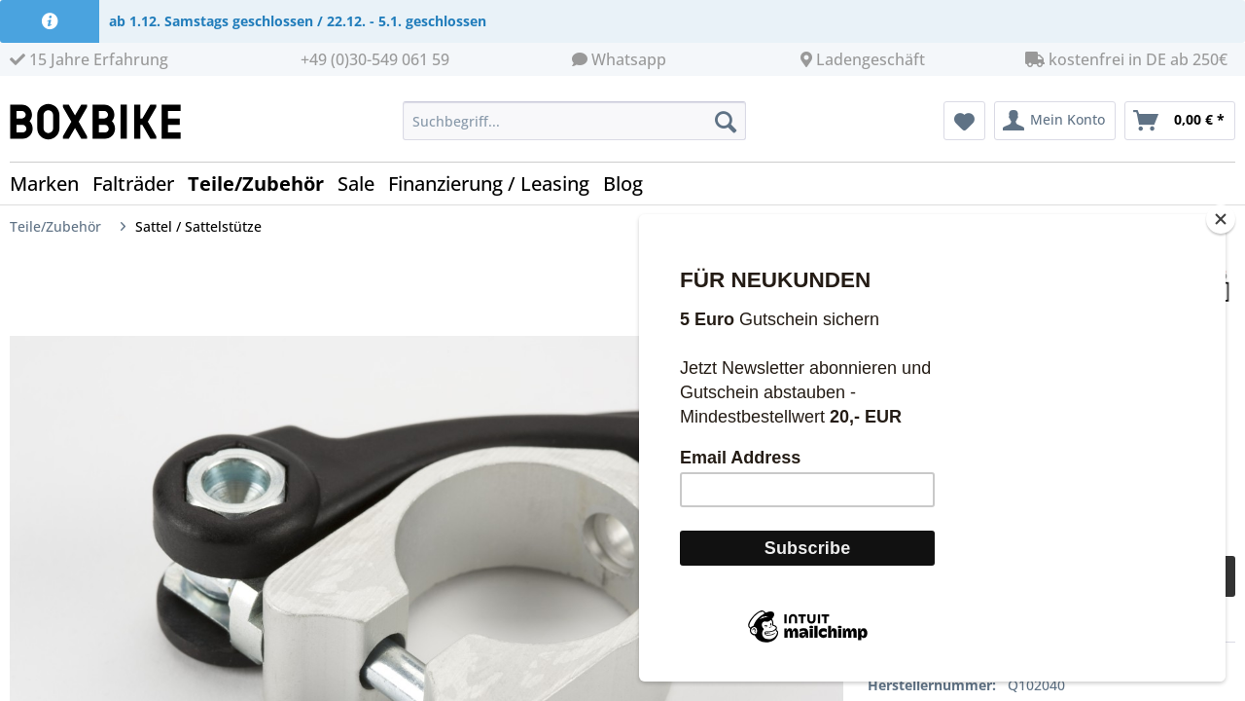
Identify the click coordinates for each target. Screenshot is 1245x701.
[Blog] (630, 183)
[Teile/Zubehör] (263, 183)
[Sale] (363, 183)
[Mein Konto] (1055, 120)
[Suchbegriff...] (574, 120)
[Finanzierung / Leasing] (495, 183)
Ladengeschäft (870, 59)
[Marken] (51, 183)
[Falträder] (140, 183)
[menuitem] (574, 130)
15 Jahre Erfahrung (89, 59)
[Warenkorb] (1179, 120)
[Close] (1220, 241)
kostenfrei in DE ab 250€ (1126, 59)
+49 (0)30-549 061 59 (375, 59)
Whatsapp (628, 59)
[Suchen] (725, 120)
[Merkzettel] (964, 120)
